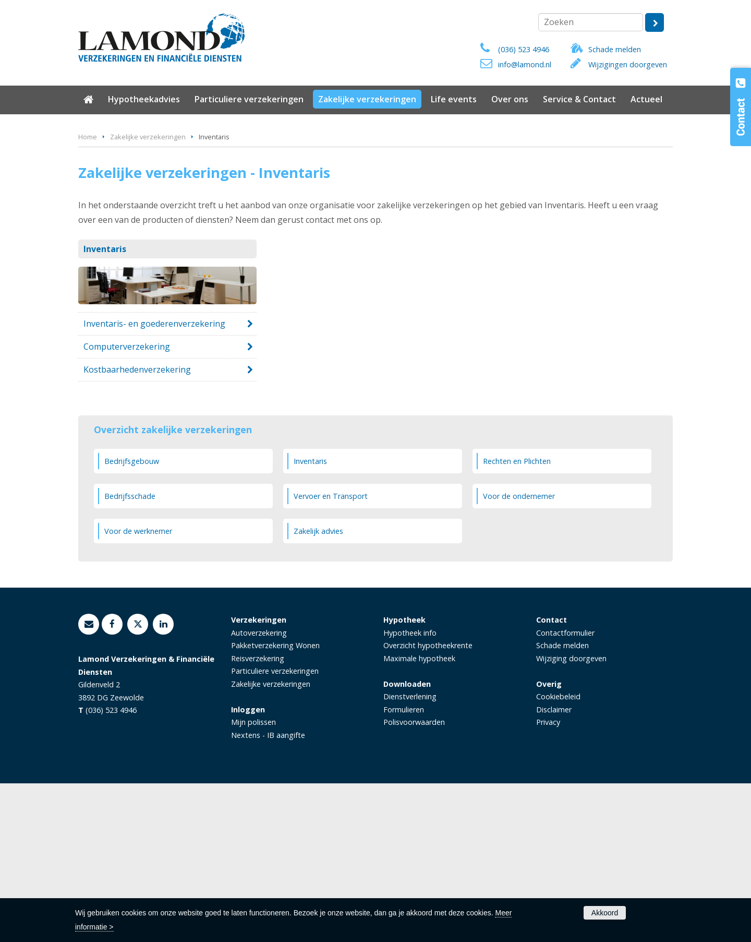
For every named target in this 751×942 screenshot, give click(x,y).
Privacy (548, 881)
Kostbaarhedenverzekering (137, 528)
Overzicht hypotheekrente (428, 804)
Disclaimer (554, 868)
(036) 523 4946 (523, 49)
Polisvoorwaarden (414, 881)
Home (87, 295)
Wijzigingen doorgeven (627, 64)
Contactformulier (565, 791)
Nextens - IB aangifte (268, 893)
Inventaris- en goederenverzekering (154, 481)
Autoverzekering (259, 791)
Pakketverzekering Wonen (275, 804)
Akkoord (604, 913)
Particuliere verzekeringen (275, 829)
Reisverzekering (257, 817)
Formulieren (403, 868)
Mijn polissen (253, 881)
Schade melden (614, 49)
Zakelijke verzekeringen (148, 295)
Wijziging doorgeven (571, 817)
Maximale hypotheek (419, 817)
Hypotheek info (410, 791)
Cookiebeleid (558, 855)
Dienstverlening (410, 855)
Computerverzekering (126, 505)
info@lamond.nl (524, 64)
